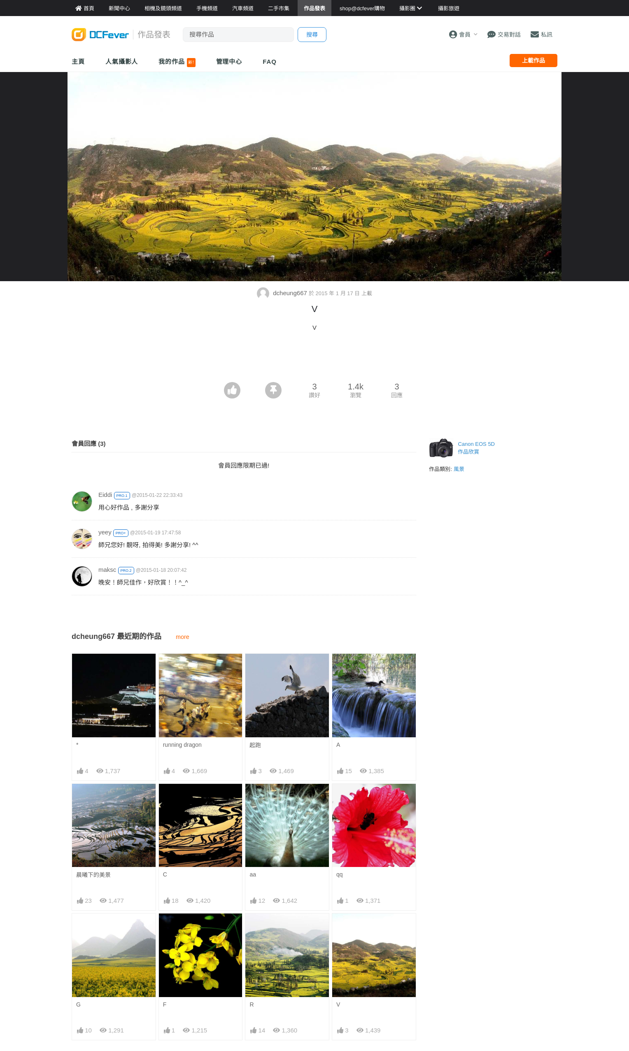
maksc (107, 569)
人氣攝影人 (121, 61)
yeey (105, 532)
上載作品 (533, 60)
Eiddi (105, 494)
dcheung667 (283, 292)
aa (252, 874)
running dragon (182, 744)
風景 (459, 469)
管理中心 (229, 61)
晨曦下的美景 (93, 875)
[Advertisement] (314, 359)
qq (339, 874)
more (182, 637)
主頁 (78, 61)
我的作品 (176, 62)
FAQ (270, 61)
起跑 (255, 745)
